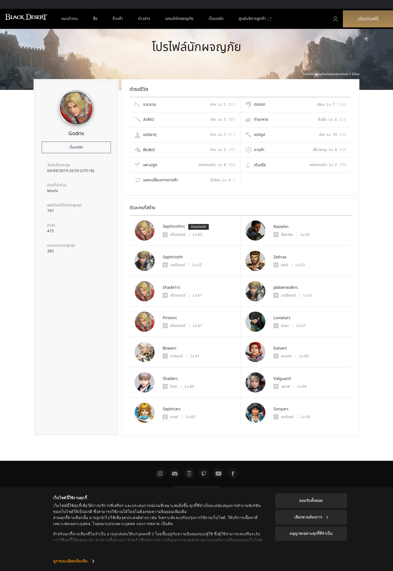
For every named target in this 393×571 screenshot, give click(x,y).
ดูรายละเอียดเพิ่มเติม (70, 561)
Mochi (52, 191)
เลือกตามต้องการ (311, 517)
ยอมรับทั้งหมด (311, 500)
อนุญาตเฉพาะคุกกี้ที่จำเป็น (310, 533)
